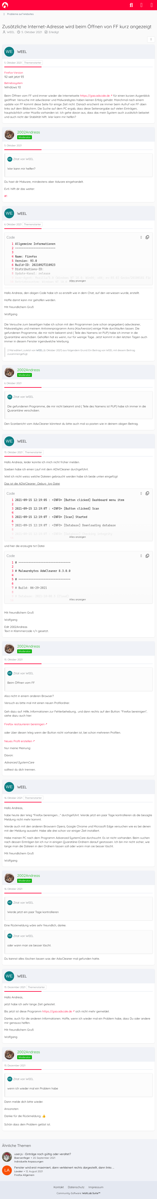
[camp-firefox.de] (5, 5)
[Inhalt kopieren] (147, 237)
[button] (141, 237)
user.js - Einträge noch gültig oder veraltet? (42, 1154)
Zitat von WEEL (23, 159)
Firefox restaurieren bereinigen (24, 724)
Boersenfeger (22, 1157)
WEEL (11, 32)
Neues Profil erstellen (18, 741)
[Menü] (152, 5)
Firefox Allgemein (24, 1175)
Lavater (18, 1171)
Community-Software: (78, 1193)
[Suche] (131, 5)
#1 (5, 196)
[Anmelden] (141, 5)
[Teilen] (151, 39)
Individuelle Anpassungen (28, 1161)
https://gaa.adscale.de (95, 95)
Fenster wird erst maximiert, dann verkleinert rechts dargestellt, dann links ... (64, 1167)
